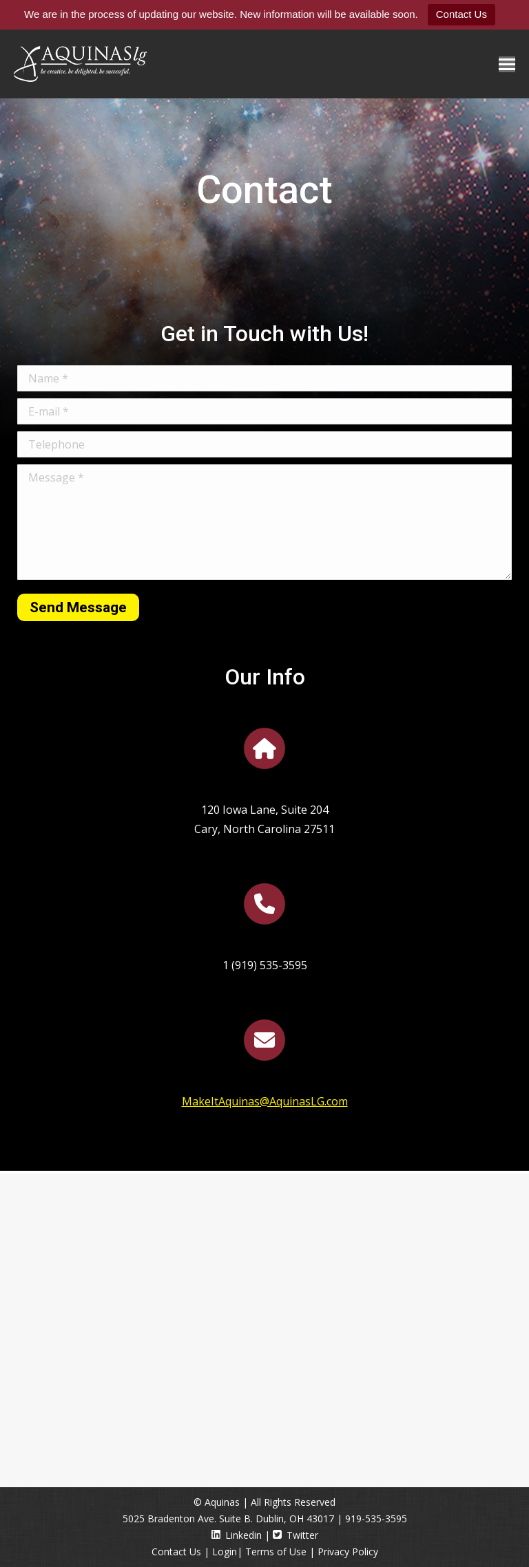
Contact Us (461, 14)
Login (224, 1551)
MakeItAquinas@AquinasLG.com (265, 1101)
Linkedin (236, 1535)
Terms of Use (276, 1551)
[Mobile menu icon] (507, 64)
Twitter (295, 1535)
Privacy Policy (348, 1551)
